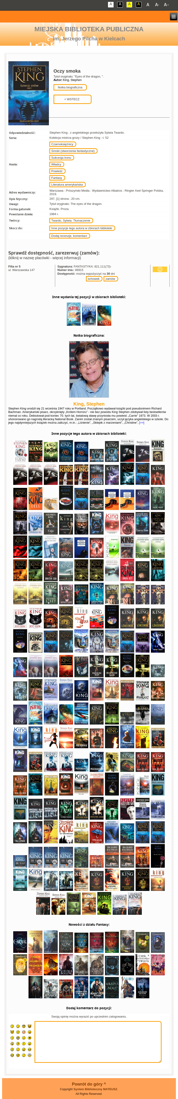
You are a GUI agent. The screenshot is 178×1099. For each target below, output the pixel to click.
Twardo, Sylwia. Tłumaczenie (70, 220)
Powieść (56, 171)
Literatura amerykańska (67, 184)
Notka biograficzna (69, 87)
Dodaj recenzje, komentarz (69, 236)
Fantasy (56, 178)
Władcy (56, 164)
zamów (110, 278)
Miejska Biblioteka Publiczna (89, 29)
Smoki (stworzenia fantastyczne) (73, 151)
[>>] (141, 422)
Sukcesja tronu (61, 157)
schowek (94, 278)
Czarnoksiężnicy (62, 144)
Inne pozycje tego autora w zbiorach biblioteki (81, 228)
